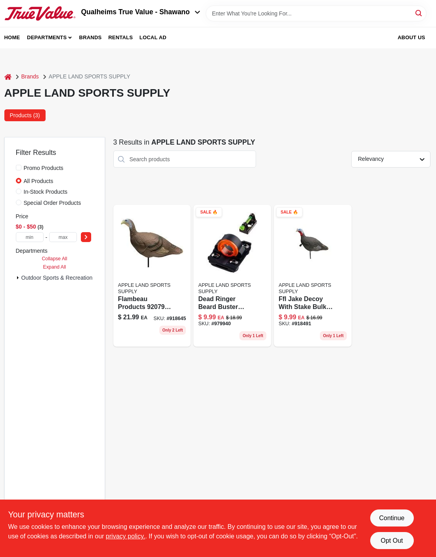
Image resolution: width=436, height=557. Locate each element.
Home (12, 37)
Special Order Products (52, 203)
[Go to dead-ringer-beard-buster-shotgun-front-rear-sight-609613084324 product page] (232, 276)
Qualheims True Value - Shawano (140, 12)
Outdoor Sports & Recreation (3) (61, 278)
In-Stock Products (46, 192)
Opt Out (392, 540)
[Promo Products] (18, 167)
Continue (391, 518)
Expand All (54, 267)
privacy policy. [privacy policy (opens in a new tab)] (125, 536)
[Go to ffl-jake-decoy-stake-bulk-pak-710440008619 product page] (313, 276)
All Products (39, 181)
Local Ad (153, 37)
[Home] (7, 76)
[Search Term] (316, 13)
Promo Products (43, 168)
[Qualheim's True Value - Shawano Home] (40, 13)
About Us (411, 37)
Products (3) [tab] (25, 115)
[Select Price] (86, 237)
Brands (90, 37)
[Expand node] (18, 277)
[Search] (419, 12)
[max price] (63, 237)
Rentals (120, 37)
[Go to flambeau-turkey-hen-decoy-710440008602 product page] (152, 276)
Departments (47, 37)
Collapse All (54, 258)
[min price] (30, 237)
